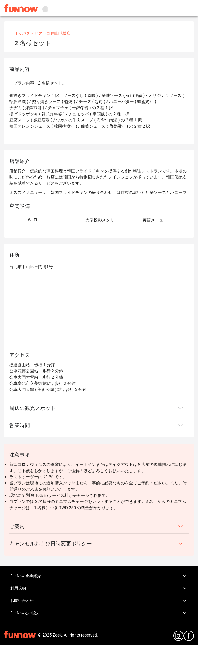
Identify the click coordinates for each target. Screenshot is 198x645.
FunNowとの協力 (99, 613)
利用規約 (99, 588)
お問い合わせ (99, 601)
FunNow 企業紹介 (99, 576)
